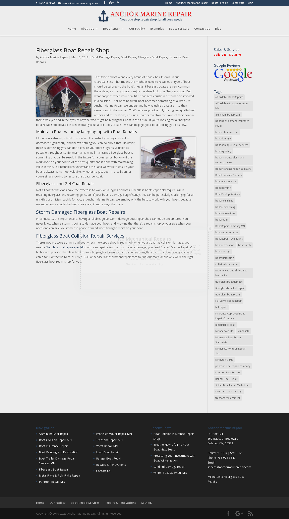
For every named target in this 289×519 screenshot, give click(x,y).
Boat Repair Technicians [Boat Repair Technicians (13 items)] (229, 238)
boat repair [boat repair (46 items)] (221, 219)
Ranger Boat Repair (109, 458)
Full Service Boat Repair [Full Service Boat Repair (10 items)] (228, 300)
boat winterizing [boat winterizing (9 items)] (224, 258)
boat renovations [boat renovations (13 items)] (225, 213)
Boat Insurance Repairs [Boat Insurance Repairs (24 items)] (228, 175)
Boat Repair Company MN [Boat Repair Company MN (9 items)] (230, 226)
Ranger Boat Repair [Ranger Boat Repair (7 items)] (226, 379)
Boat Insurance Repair (53, 446)
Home (168, 3)
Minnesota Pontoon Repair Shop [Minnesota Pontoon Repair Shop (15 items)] (230, 351)
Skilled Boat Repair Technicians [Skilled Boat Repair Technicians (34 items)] (232, 385)
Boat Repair (111, 28)
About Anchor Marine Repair (192, 3)
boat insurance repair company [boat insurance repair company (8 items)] (233, 168)
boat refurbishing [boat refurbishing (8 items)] (225, 207)
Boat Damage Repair (105, 57)
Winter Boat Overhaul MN (170, 473)
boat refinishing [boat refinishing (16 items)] (224, 200)
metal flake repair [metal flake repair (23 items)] (225, 325)
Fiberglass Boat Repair (152, 57)
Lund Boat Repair (107, 452)
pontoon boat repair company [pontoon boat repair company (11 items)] (232, 366)
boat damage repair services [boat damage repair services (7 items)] (231, 145)
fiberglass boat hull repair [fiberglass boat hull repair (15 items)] (230, 288)
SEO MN (146, 503)
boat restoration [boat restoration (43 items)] (224, 245)
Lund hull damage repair (169, 467)
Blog (250, 3)
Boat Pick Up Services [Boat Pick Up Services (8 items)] (227, 194)
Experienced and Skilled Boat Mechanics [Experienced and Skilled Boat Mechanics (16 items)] (231, 273)
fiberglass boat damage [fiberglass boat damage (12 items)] (229, 281)
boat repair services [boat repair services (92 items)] (226, 232)
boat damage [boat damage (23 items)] (223, 138)
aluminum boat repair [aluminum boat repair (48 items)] (227, 114)
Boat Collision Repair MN (55, 440)
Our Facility (137, 28)
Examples (157, 28)
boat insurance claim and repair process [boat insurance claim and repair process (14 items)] (229, 160)
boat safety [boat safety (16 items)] (244, 245)
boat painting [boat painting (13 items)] (223, 187)
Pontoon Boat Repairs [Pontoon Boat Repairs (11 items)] (227, 372)
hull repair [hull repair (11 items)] (221, 307)
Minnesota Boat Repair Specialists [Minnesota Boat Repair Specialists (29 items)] (228, 340)
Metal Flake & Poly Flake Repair (59, 475)
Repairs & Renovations (111, 465)
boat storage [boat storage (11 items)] (222, 251)
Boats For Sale (220, 3)
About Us (87, 28)
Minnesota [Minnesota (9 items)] (243, 331)
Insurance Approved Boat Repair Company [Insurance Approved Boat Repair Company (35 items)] (230, 316)
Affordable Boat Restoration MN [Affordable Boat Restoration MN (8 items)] (231, 106)
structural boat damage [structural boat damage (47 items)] (228, 391)
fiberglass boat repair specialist (66, 247)
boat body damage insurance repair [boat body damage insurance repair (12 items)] (232, 123)
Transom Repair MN (109, 440)
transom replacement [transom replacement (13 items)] (227, 398)
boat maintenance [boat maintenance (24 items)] (225, 181)
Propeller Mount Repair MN (114, 434)
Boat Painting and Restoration (58, 452)
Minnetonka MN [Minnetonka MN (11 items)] (224, 359)
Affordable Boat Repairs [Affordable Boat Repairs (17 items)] (229, 97)
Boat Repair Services (85, 503)
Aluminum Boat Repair (53, 434)
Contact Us (238, 3)
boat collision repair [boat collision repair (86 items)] (226, 132)
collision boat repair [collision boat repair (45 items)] (226, 264)
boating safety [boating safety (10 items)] (223, 151)
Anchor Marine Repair (54, 57)
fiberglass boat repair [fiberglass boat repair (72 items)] (227, 294)
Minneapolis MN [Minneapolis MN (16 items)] (224, 331)
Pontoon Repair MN (52, 482)
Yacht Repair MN (107, 446)
